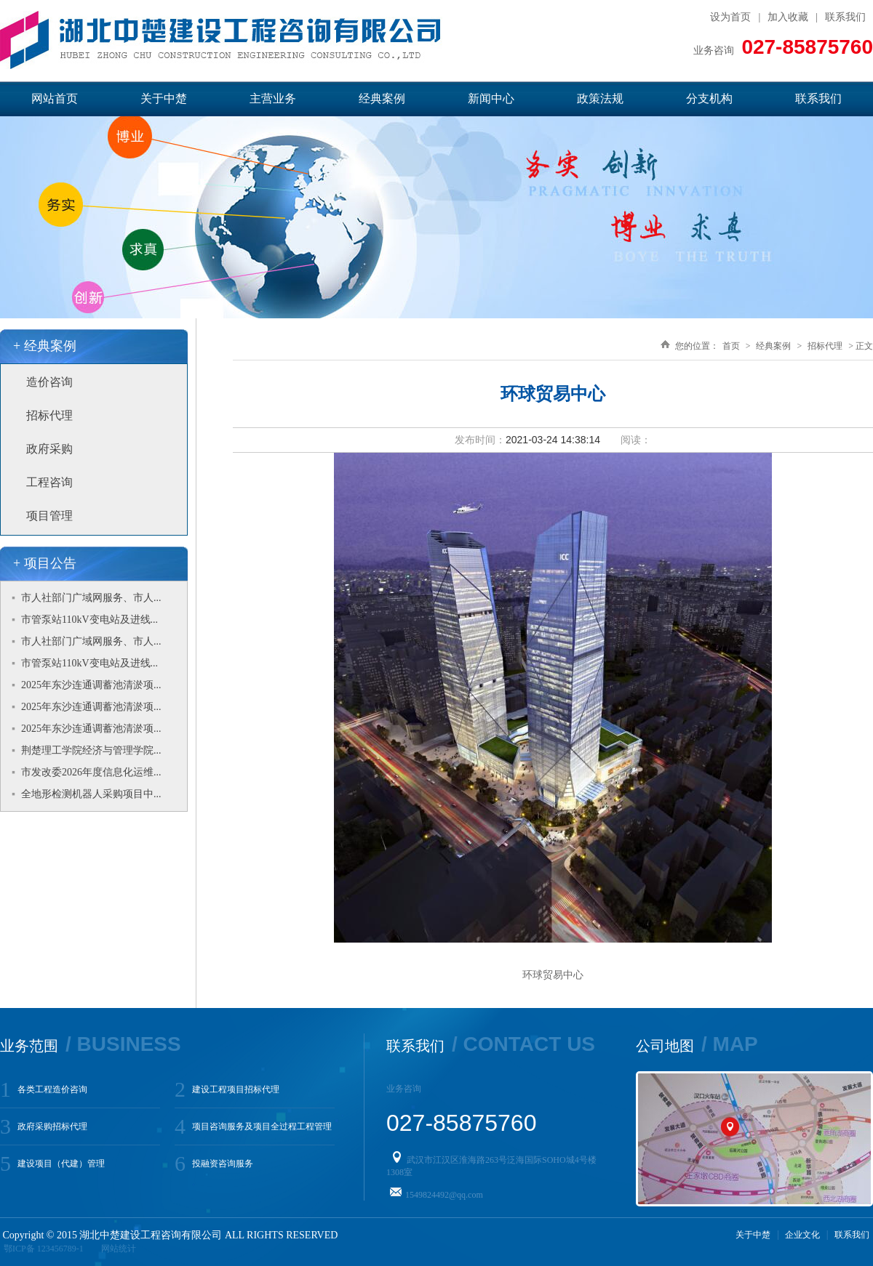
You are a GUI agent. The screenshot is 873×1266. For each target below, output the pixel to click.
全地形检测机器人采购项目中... (91, 794)
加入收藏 (788, 17)
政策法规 (600, 98)
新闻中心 (491, 98)
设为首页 (730, 17)
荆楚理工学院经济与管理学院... (91, 750)
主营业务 (273, 98)
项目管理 (49, 515)
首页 (731, 346)
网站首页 (54, 98)
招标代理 (49, 415)
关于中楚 (163, 98)
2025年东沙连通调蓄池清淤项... (91, 685)
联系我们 (845, 17)
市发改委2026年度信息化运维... (91, 772)
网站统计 (118, 1248)
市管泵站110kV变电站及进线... (89, 619)
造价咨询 (49, 382)
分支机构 (709, 98)
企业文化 (802, 1235)
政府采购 (49, 449)
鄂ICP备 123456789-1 (44, 1248)
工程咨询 (49, 482)
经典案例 (382, 98)
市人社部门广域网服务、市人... (91, 597)
